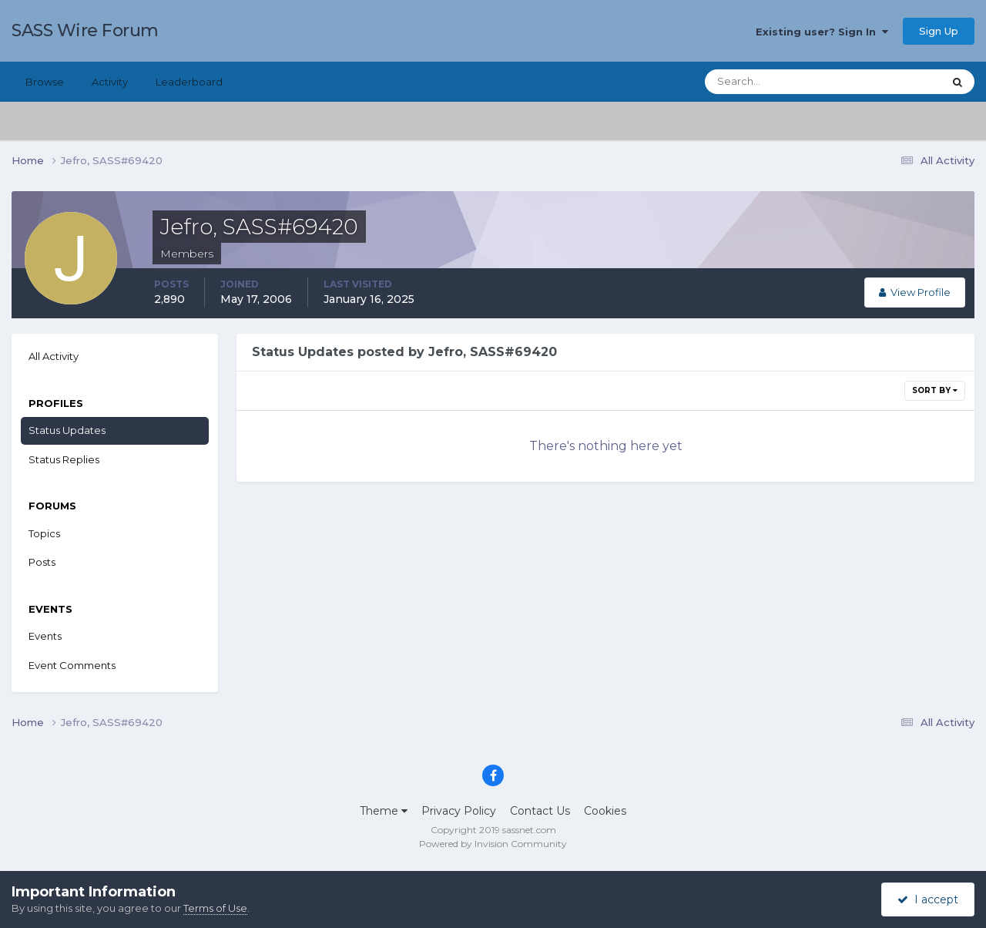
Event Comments (72, 665)
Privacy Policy (458, 811)
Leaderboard (189, 82)
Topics (44, 533)
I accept (927, 899)
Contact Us (540, 811)
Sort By (934, 390)
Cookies (605, 811)
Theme (383, 811)
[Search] (774, 81)
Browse (44, 82)
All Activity (54, 356)
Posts (42, 562)
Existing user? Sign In (822, 31)
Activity (110, 82)
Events (45, 636)
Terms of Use (215, 908)
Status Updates (67, 430)
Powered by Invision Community (493, 843)
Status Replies (64, 459)
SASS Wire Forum (85, 30)
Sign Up (938, 31)
